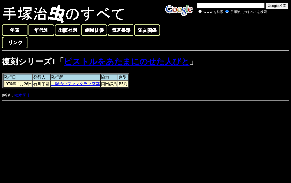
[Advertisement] (227, 26)
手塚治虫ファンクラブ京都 (75, 84)
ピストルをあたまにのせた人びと (127, 61)
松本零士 (22, 95)
